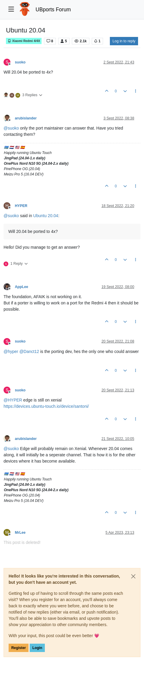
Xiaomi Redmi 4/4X (23, 41)
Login (37, 648)
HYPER (21, 206)
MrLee (20, 532)
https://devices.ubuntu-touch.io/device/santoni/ (46, 406)
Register (18, 648)
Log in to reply (124, 41)
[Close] (133, 576)
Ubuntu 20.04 (45, 215)
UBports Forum (53, 10)
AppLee (21, 287)
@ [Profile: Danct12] (29, 351)
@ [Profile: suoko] (11, 128)
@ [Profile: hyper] (11, 351)
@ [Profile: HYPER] (13, 400)
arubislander (26, 118)
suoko (20, 62)
